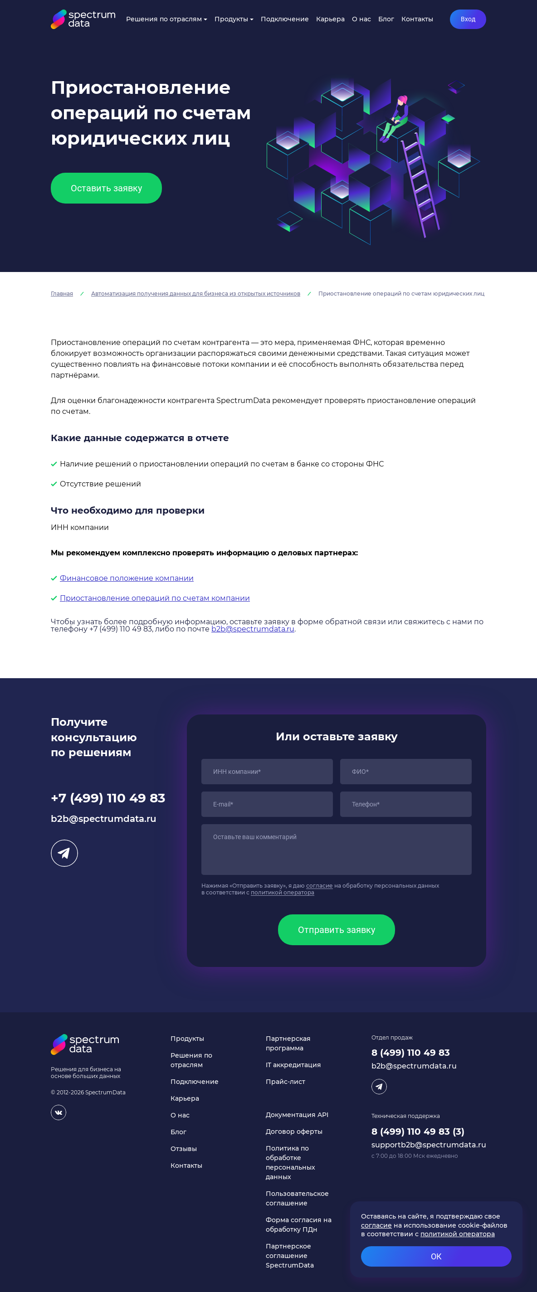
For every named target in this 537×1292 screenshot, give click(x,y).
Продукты (231, 19)
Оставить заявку (106, 188)
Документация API (297, 1115)
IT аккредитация (293, 1065)
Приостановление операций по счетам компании (155, 598)
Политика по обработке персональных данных (290, 1162)
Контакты (417, 19)
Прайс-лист (285, 1082)
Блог (386, 19)
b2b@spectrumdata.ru (252, 629)
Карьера (330, 19)
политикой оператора (282, 892)
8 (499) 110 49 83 (410, 1052)
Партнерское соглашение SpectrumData (290, 1255)
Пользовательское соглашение (297, 1198)
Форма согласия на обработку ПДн (299, 1225)
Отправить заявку (336, 929)
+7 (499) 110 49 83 (108, 798)
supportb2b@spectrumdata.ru (428, 1145)
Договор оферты (294, 1131)
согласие (319, 885)
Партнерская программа (288, 1043)
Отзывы (184, 1149)
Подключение (285, 19)
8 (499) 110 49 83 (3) (417, 1131)
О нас (361, 19)
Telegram (64, 853)
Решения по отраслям (164, 19)
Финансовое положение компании (127, 578)
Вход (468, 19)
